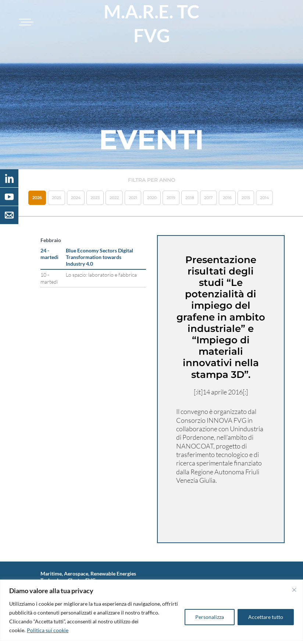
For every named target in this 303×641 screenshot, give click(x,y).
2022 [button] (114, 197)
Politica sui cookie (47, 630)
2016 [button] (227, 197)
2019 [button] (171, 197)
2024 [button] (76, 197)
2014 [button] (264, 197)
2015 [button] (246, 197)
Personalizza (209, 617)
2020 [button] (152, 197)
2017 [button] (208, 197)
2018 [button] (189, 197)
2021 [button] (133, 197)
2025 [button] (56, 197)
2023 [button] (95, 197)
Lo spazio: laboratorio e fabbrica (101, 275)
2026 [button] (37, 197)
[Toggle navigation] (25, 22)
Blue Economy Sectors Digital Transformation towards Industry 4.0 (99, 257)
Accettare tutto (265, 617)
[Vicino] (294, 590)
